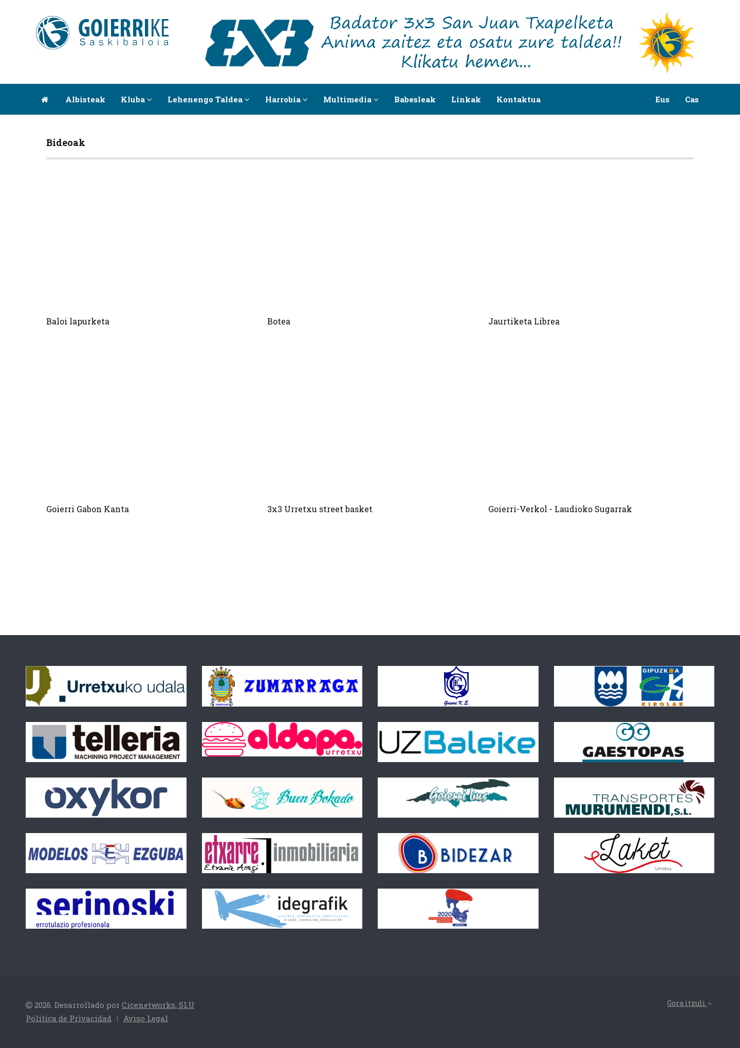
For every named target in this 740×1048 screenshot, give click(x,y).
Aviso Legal (145, 1018)
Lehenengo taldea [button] (209, 99)
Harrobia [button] (286, 99)
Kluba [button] (136, 99)
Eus (662, 99)
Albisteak (85, 99)
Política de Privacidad (69, 1018)
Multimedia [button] (351, 99)
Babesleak (415, 99)
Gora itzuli (689, 1003)
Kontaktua (518, 99)
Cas (692, 99)
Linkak (466, 99)
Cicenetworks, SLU (158, 1005)
